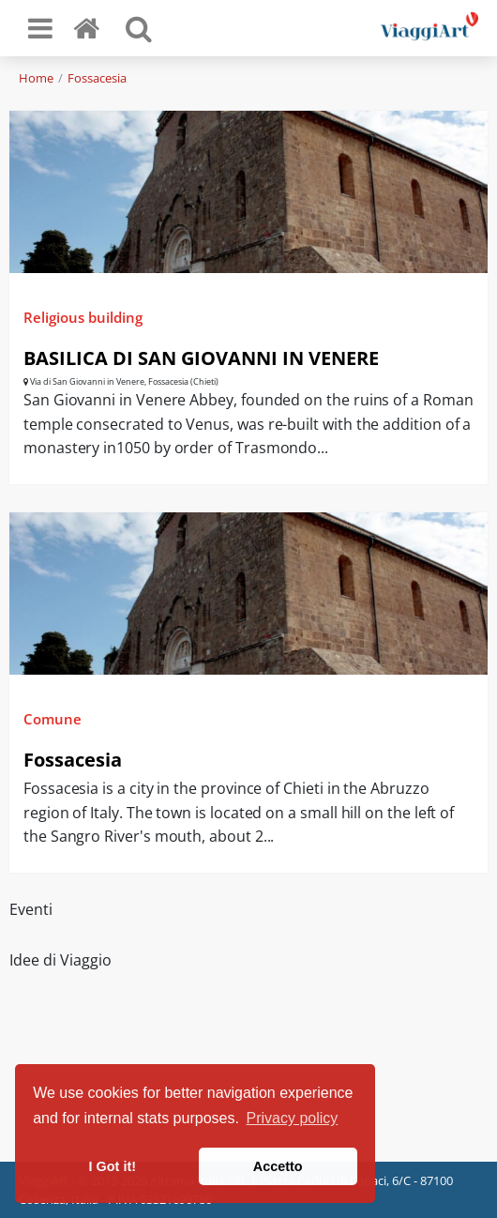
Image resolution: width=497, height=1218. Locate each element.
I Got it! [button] (112, 1166)
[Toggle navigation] (40, 28)
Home (36, 77)
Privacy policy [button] (293, 1118)
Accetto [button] (278, 1166)
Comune (52, 718)
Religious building (83, 317)
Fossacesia (97, 77)
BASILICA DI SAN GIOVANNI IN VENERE (201, 358)
